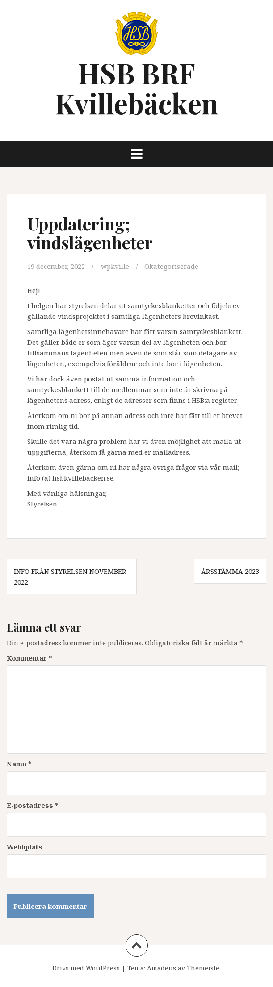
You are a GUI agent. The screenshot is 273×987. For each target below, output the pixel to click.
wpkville (115, 266)
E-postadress (33, 805)
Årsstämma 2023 (230, 571)
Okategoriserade (171, 266)
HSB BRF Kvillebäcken (136, 87)
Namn (19, 763)
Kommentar (29, 657)
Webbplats (24, 846)
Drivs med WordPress (86, 968)
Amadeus (161, 968)
